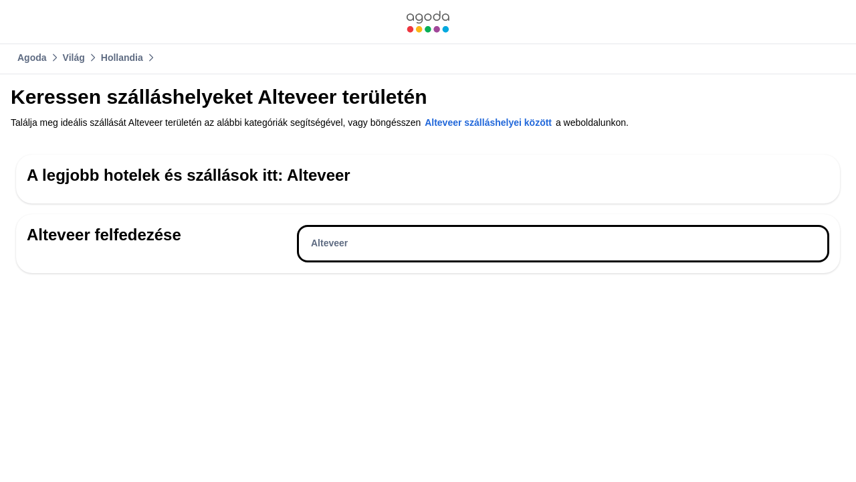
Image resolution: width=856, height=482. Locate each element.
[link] (428, 22)
